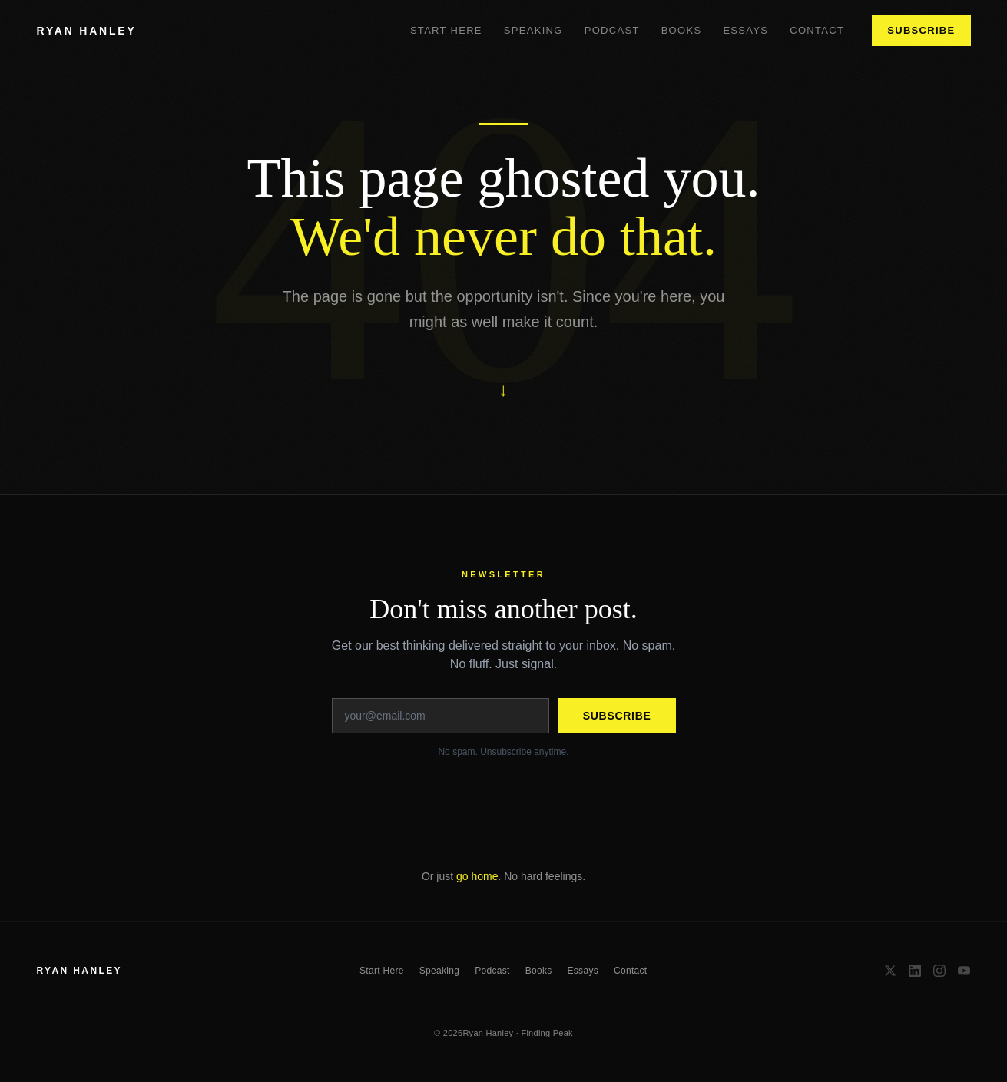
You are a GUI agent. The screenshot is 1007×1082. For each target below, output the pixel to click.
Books (681, 30)
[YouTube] (964, 971)
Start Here (446, 30)
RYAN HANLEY (87, 31)
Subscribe (921, 30)
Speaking (533, 30)
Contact (817, 30)
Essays (745, 30)
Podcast (612, 30)
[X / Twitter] (890, 971)
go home (477, 876)
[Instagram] (939, 971)
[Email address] (440, 715)
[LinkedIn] (915, 971)
